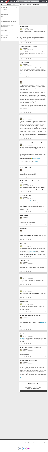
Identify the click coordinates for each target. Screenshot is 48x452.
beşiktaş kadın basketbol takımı (26, 200)
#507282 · (28, 350)
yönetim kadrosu (37, 442)
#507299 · (28, 49)
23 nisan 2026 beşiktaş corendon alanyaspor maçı (33, 167)
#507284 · (28, 318)
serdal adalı (23, 116)
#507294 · (28, 170)
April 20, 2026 (35, 161)
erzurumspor (24, 326)
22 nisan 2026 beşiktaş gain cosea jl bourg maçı (32, 142)
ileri (17, 7)
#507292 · (28, 198)
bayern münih (23, 228)
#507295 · (28, 145)
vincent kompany (24, 260)
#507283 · (28, 336)
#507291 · (28, 218)
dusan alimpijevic (24, 62)
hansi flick (41, 249)
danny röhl (23, 243)
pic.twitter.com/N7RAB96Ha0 (25, 160)
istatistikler (36, 4)
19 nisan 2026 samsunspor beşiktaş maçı (30, 315)
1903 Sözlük (9, 1)
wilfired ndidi (32, 352)
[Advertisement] (33, 15)
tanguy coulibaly (33, 320)
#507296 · (28, 119)
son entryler (23, 4)
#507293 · (28, 185)
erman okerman (24, 215)
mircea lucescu (23, 338)
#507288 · (28, 263)
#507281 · (28, 363)
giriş (43, 1)
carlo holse (26, 320)
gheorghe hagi (24, 26)
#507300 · (28, 29)
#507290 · (28, 231)
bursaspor (22, 275)
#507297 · (28, 83)
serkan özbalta (24, 288)
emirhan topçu (27, 352)
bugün (3, 4)
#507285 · (28, 304)
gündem (9, 4)
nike (21, 79)
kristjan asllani (43, 322)
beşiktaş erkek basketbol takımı (28, 46)
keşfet (15, 4)
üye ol (33, 390)
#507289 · (28, 246)
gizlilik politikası (28, 442)
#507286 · (28, 291)
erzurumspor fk (24, 301)
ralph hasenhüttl (32, 251)
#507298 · (28, 65)
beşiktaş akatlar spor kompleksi (28, 360)
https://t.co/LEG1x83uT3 (36, 158)
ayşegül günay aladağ (25, 195)
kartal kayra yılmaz (39, 352)
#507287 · (28, 278)
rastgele (29, 4)
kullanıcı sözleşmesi (19, 442)
